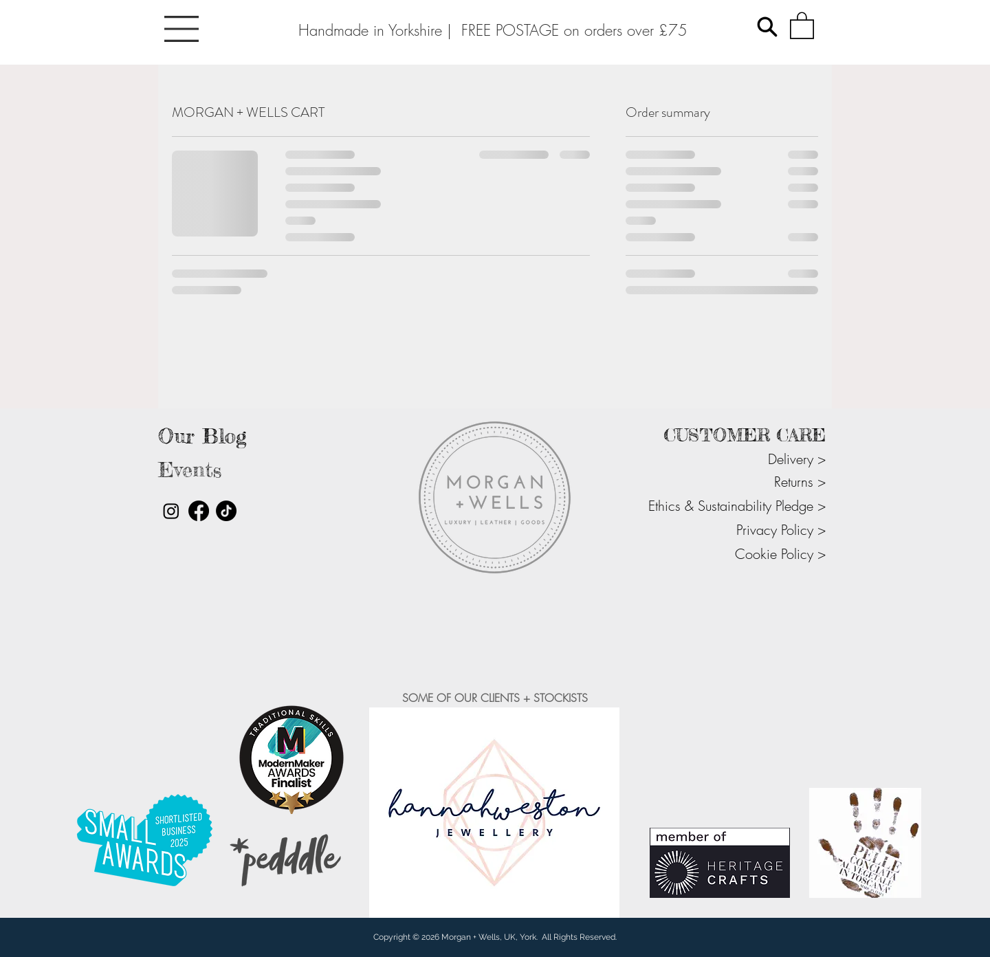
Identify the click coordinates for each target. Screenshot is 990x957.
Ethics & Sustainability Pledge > (737, 505)
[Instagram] (171, 510)
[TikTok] (226, 510)
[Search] (767, 27)
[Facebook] (198, 510)
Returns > (800, 481)
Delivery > (797, 459)
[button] (181, 29)
